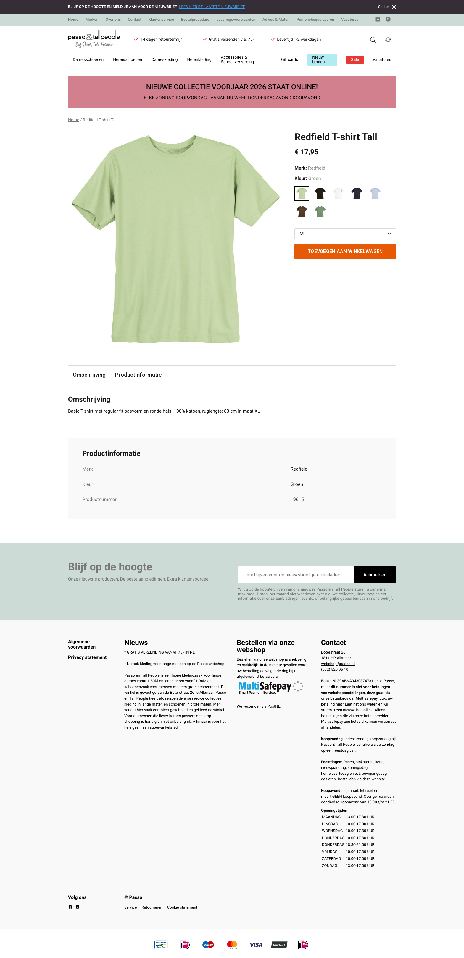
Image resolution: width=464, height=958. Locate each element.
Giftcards (289, 59)
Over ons (113, 19)
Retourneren (151, 907)
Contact (134, 19)
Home (73, 19)
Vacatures (350, 19)
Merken (92, 19)
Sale (355, 59)
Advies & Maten (275, 19)
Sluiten (387, 7)
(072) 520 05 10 (334, 670)
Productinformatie (138, 374)
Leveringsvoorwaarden (235, 19)
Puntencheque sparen (315, 19)
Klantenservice (161, 19)
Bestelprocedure (195, 19)
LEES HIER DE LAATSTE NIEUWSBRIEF (212, 7)
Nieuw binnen (318, 59)
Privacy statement (87, 657)
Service (130, 907)
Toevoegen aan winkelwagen (345, 251)
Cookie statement (182, 907)
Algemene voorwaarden (82, 644)
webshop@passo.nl (338, 664)
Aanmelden (374, 575)
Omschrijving (89, 374)
